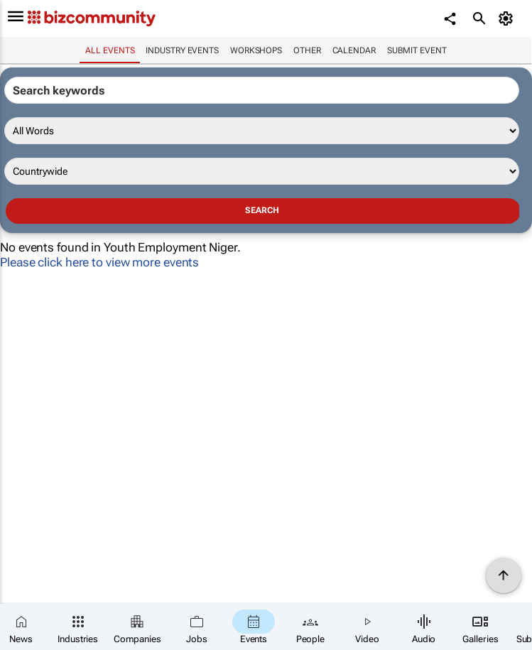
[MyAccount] (507, 18)
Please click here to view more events (99, 262)
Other (307, 50)
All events (109, 50)
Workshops (256, 50)
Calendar (354, 50)
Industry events (182, 50)
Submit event (417, 50)
